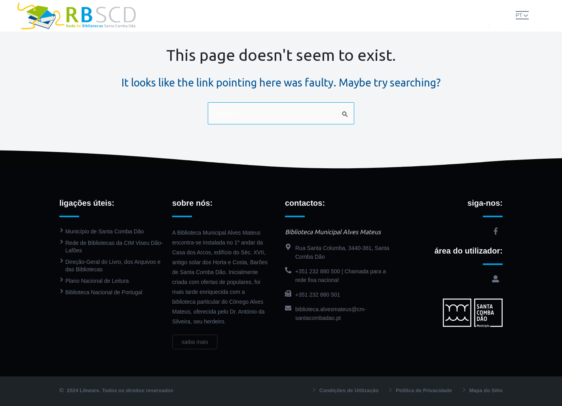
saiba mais (195, 348)
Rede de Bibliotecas (182, 7)
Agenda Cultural (385, 7)
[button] (506, 15)
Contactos (281, 23)
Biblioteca (241, 7)
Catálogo (286, 7)
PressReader (331, 7)
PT (519, 15)
